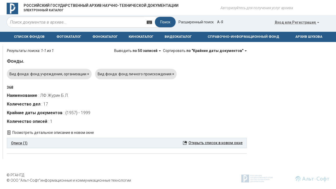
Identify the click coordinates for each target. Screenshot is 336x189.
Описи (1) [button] (19, 143)
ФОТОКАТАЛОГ (68, 37)
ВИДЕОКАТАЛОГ (178, 37)
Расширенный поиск (196, 22)
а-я (220, 22)
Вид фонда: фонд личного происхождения (136, 74)
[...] (75, 22)
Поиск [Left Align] (165, 22)
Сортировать (205, 51)
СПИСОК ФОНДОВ (29, 37)
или (297, 22)
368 (10, 87)
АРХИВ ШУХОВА (308, 37)
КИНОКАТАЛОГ (141, 37)
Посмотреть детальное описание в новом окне (53, 132)
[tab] (126, 143)
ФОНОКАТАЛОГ (105, 37)
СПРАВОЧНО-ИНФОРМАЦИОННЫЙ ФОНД (243, 37)
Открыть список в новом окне (215, 143)
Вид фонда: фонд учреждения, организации (49, 74)
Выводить (138, 51)
